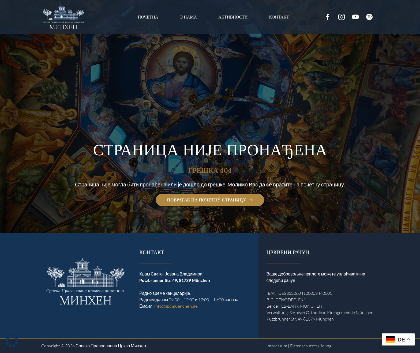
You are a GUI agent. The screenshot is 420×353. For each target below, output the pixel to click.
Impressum (277, 345)
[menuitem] (148, 17)
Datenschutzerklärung (310, 345)
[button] (12, 341)
